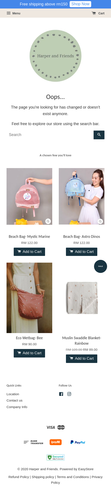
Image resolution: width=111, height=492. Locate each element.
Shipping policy (43, 477)
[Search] (50, 135)
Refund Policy (18, 477)
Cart (98, 13)
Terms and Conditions (73, 477)
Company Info (17, 407)
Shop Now (80, 4)
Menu (13, 13)
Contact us (14, 400)
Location (13, 394)
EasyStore (86, 469)
